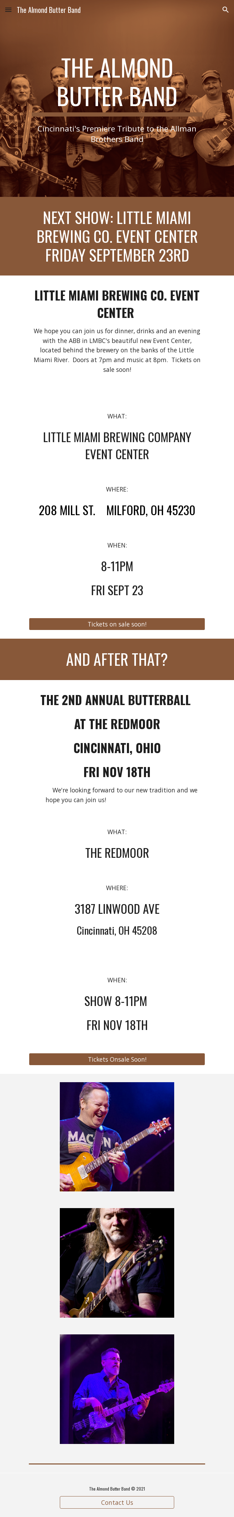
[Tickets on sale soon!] (117, 624)
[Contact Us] (117, 1502)
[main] (117, 98)
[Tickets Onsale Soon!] (117, 1059)
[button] (8, 9)
